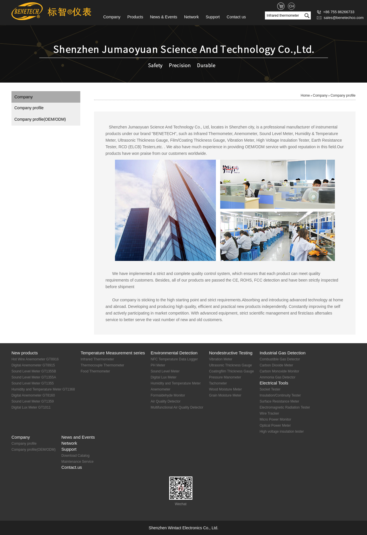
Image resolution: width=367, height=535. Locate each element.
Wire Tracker (269, 413)
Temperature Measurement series (113, 352)
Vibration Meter (220, 359)
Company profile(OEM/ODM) (40, 119)
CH (291, 6)
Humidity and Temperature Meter (176, 383)
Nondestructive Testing (230, 352)
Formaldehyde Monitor (168, 395)
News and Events (78, 437)
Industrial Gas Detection (282, 352)
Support (213, 17)
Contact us (236, 17)
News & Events (163, 17)
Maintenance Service (77, 462)
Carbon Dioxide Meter (276, 365)
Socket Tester (269, 389)
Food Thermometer (95, 371)
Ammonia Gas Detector (277, 377)
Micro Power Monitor (275, 419)
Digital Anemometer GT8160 (33, 395)
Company (111, 17)
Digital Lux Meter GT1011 (31, 407)
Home (305, 95)
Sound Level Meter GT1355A (33, 377)
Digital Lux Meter (163, 377)
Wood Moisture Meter (225, 389)
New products (24, 352)
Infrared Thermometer (97, 359)
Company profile (29, 108)
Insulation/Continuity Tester (280, 395)
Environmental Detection (174, 352)
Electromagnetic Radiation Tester (284, 407)
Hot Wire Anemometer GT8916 (35, 359)
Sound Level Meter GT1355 (32, 383)
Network (191, 17)
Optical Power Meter (275, 425)
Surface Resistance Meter (279, 401)
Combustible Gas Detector (279, 359)
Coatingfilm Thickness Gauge (231, 371)
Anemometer (160, 389)
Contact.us (71, 467)
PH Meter (158, 365)
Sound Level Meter (165, 371)
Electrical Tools (273, 382)
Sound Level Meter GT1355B (33, 371)
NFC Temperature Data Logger (174, 359)
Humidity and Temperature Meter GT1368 (43, 389)
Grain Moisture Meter (225, 395)
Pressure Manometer (225, 377)
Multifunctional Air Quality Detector (177, 407)
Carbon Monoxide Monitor (279, 371)
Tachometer (218, 383)
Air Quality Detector (165, 401)
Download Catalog (75, 456)
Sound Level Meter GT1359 (32, 401)
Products (135, 17)
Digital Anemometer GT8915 (33, 365)
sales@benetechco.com (340, 17)
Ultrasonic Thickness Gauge (230, 365)
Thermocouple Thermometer (102, 365)
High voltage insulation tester (281, 431)
